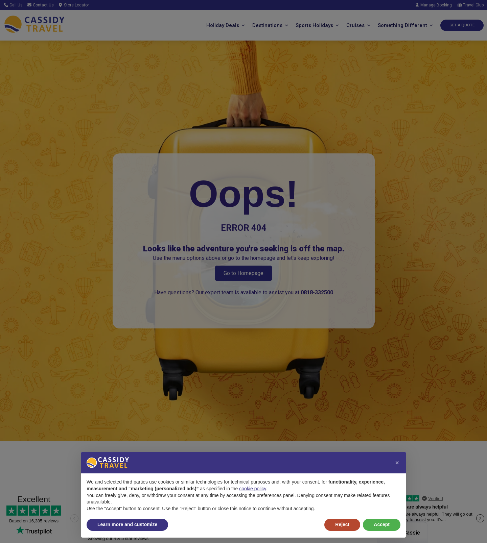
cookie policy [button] (252, 488)
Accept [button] (382, 524)
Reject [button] (342, 524)
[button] (397, 462)
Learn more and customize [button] (127, 524)
